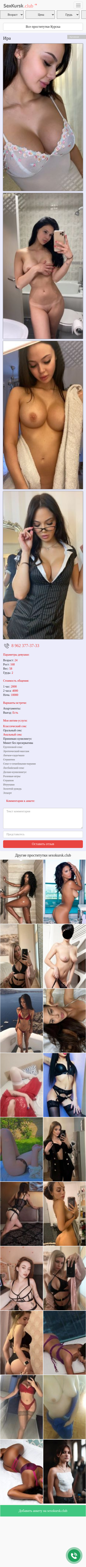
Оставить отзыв (43, 844)
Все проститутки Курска (43, 26)
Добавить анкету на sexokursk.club (43, 1511)
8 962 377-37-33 (25, 645)
